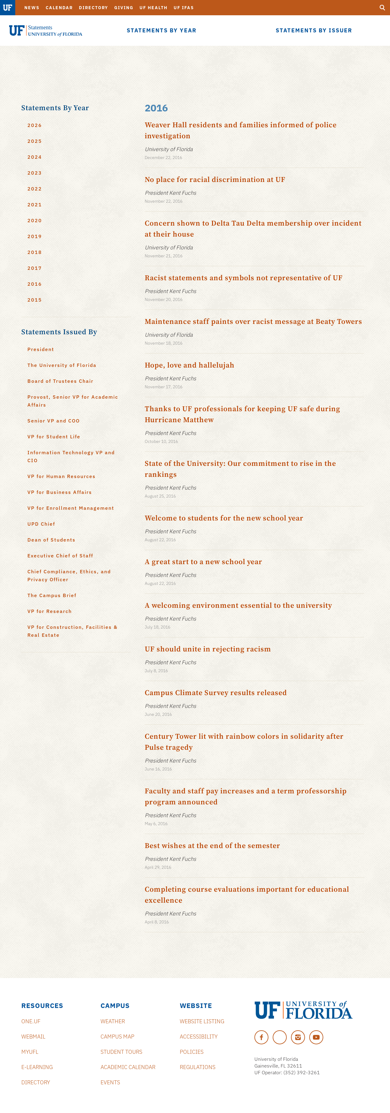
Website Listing (202, 1021)
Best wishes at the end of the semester (212, 845)
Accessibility (199, 1036)
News (32, 7)
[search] (382, 7)
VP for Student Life (53, 436)
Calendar (59, 7)
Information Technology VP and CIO (71, 456)
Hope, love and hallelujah (190, 365)
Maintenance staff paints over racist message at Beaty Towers (253, 321)
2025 (34, 141)
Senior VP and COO (53, 421)
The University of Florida (62, 365)
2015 (34, 300)
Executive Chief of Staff (60, 556)
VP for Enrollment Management (70, 508)
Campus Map (117, 1036)
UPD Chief (41, 524)
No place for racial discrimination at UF (215, 179)
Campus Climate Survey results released (216, 692)
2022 (34, 189)
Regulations (197, 1067)
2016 (34, 284)
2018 (34, 252)
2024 (34, 157)
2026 (34, 125)
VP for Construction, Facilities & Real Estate (72, 631)
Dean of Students (51, 540)
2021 (34, 204)
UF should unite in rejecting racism (208, 649)
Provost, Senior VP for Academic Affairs (72, 401)
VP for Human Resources (61, 476)
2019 (34, 236)
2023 (34, 173)
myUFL (29, 1051)
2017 (34, 268)
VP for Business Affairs (59, 492)
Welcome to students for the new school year (224, 518)
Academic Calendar (128, 1067)
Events (110, 1082)
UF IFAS (184, 7)
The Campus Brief (51, 595)
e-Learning (37, 1067)
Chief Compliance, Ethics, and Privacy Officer (69, 575)
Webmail (33, 1036)
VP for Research (49, 611)
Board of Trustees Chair (60, 381)
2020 (34, 220)
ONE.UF (31, 1021)
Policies (192, 1051)
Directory (93, 7)
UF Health (154, 7)
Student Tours (121, 1051)
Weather (113, 1021)
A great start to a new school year (203, 561)
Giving (123, 7)
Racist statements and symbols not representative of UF (244, 278)
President (40, 349)
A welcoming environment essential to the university (238, 605)
